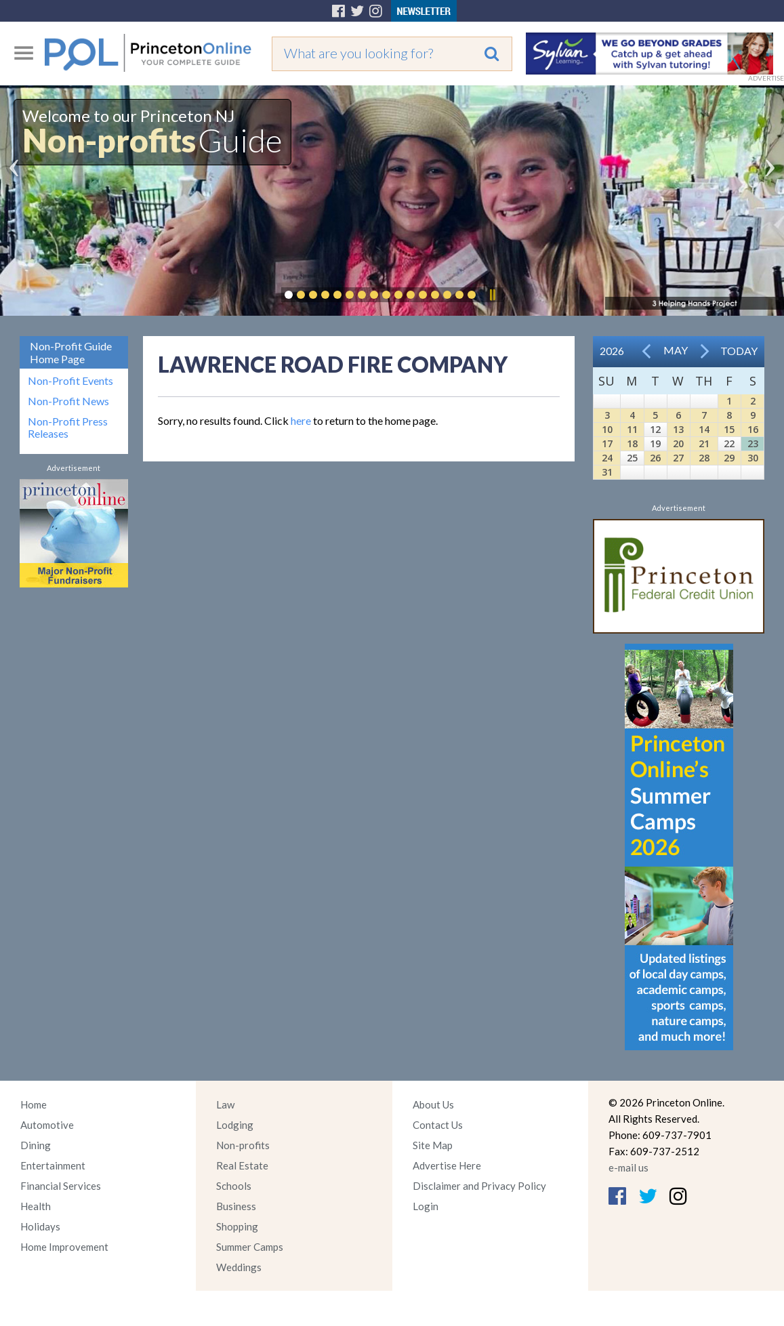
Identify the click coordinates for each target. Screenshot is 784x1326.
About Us (433, 1104)
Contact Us (438, 1125)
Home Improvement (64, 1247)
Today (739, 350)
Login (425, 1206)
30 (752, 457)
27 (678, 457)
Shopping (237, 1226)
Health (35, 1206)
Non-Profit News (68, 401)
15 (729, 429)
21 (704, 443)
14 (704, 429)
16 (752, 429)
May (675, 350)
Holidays (40, 1226)
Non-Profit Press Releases (68, 427)
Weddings (239, 1267)
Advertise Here (447, 1165)
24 (607, 457)
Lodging (234, 1125)
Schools (233, 1186)
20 (678, 443)
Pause (492, 295)
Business (236, 1206)
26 (655, 457)
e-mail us (628, 1167)
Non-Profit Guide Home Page (71, 352)
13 (678, 429)
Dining (35, 1145)
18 (632, 443)
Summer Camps (249, 1247)
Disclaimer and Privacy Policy (479, 1186)
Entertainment (52, 1165)
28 (704, 457)
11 (632, 429)
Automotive (47, 1125)
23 (752, 443)
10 (607, 429)
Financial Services (60, 1186)
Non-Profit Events (70, 381)
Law (225, 1104)
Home (33, 1104)
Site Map (433, 1145)
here (301, 420)
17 (607, 443)
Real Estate (242, 1165)
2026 (612, 350)
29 (729, 457)
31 (607, 471)
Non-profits (243, 1145)
